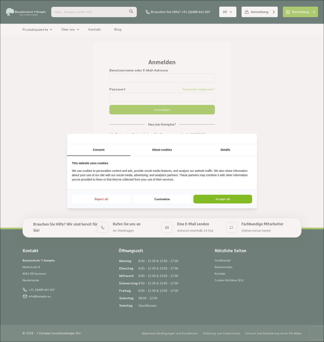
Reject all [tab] (101, 199)
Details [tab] (225, 149)
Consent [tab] (98, 149)
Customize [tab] (162, 199)
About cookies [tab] (162, 149)
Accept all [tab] (223, 199)
